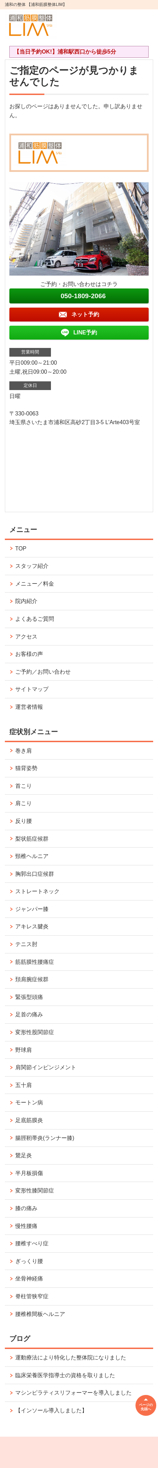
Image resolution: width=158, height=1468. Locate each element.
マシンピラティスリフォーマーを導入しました (73, 1393)
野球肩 (23, 1050)
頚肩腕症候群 (32, 979)
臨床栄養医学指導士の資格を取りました (65, 1375)
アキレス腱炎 (32, 926)
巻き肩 (23, 751)
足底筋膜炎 (29, 1120)
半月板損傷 (29, 1173)
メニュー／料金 (34, 584)
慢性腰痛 (26, 1226)
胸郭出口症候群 (34, 874)
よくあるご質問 (34, 619)
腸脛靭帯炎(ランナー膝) (44, 1138)
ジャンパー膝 (32, 909)
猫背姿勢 (26, 768)
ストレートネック (37, 891)
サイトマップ (32, 689)
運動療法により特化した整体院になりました (70, 1357)
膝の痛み (26, 1208)
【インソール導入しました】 (51, 1410)
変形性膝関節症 (34, 1190)
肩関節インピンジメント (45, 1067)
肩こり (23, 803)
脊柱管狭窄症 (32, 1296)
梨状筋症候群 (32, 839)
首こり (23, 786)
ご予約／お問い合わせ (43, 672)
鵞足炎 (23, 1155)
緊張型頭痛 (29, 997)
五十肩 (23, 1085)
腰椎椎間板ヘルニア (40, 1314)
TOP (21, 549)
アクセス (26, 637)
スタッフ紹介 (32, 566)
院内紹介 (26, 601)
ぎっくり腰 (29, 1261)
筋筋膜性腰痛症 (34, 962)
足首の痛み (29, 1014)
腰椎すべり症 (32, 1243)
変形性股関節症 (34, 1032)
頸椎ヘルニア (32, 856)
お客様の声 (29, 654)
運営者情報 (29, 707)
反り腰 (23, 821)
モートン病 (29, 1102)
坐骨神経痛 (29, 1278)
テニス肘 (26, 944)
